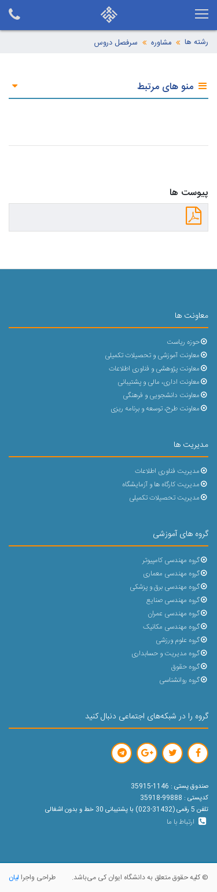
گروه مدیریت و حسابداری (169, 653)
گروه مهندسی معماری (175, 573)
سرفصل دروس (116, 43)
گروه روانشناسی (183, 680)
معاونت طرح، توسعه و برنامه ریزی (159, 408)
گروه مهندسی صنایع (177, 600)
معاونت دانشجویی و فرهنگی (165, 395)
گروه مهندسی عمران (178, 613)
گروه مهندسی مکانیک (175, 627)
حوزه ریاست (187, 342)
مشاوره (161, 43)
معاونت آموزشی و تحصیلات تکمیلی (156, 355)
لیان (14, 877)
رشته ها (196, 42)
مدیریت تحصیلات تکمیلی (168, 498)
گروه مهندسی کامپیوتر (175, 560)
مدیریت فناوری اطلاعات (171, 471)
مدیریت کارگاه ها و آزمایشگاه (165, 484)
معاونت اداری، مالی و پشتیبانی (162, 382)
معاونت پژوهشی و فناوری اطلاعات (158, 369)
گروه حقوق (189, 667)
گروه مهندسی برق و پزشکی (169, 587)
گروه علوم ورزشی (182, 640)
